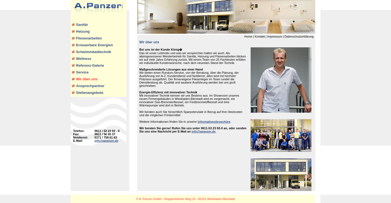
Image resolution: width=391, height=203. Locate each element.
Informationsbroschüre (214, 121)
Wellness (83, 59)
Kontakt (260, 36)
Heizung (83, 31)
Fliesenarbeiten (89, 38)
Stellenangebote (89, 93)
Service (82, 72)
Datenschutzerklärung (299, 36)
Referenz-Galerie (90, 65)
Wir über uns (86, 79)
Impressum (274, 36)
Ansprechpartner (90, 86)
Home (248, 36)
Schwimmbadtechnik (93, 52)
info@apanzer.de (106, 140)
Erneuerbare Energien (94, 45)
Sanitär (82, 25)
